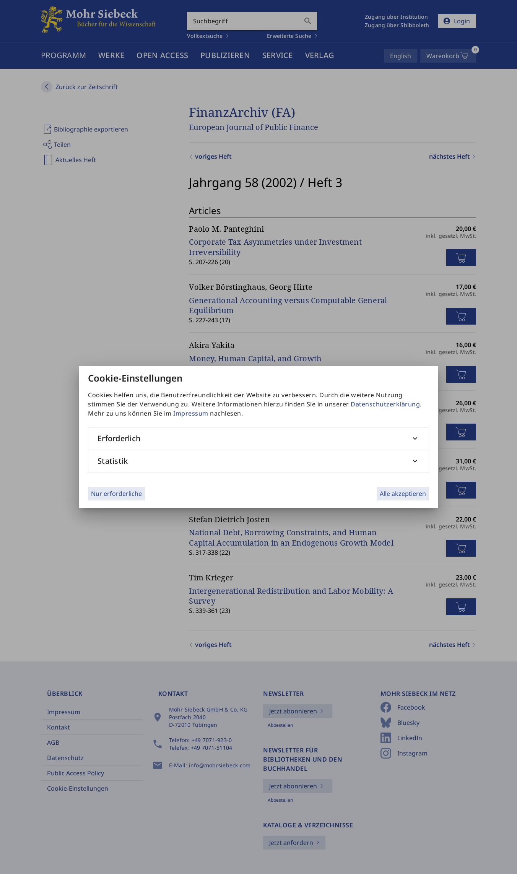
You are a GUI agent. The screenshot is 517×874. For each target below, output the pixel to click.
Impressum (190, 413)
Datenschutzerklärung (385, 404)
